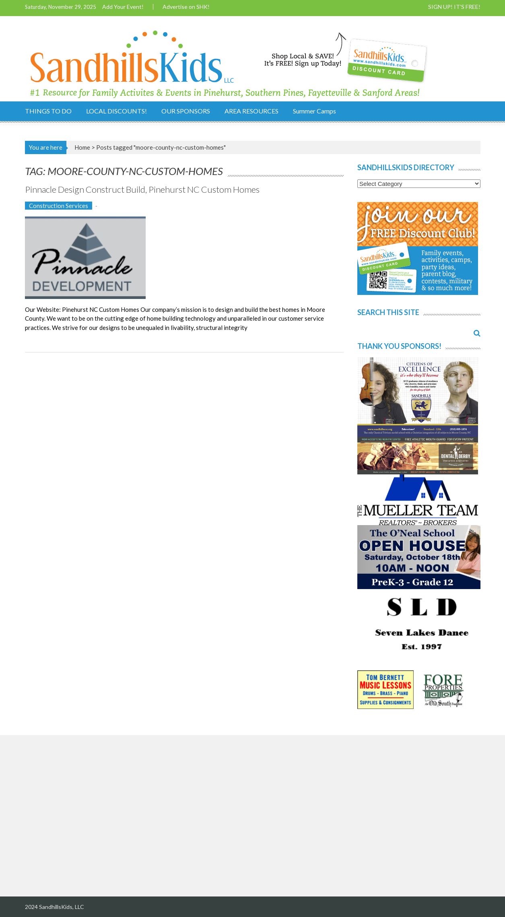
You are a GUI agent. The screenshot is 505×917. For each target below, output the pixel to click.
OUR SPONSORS (185, 111)
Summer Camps (314, 111)
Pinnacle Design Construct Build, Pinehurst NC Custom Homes (142, 189)
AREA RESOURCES (251, 111)
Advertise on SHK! (186, 7)
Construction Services (58, 205)
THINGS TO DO (48, 111)
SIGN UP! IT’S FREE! (454, 7)
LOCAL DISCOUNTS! (116, 111)
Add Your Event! (123, 7)
